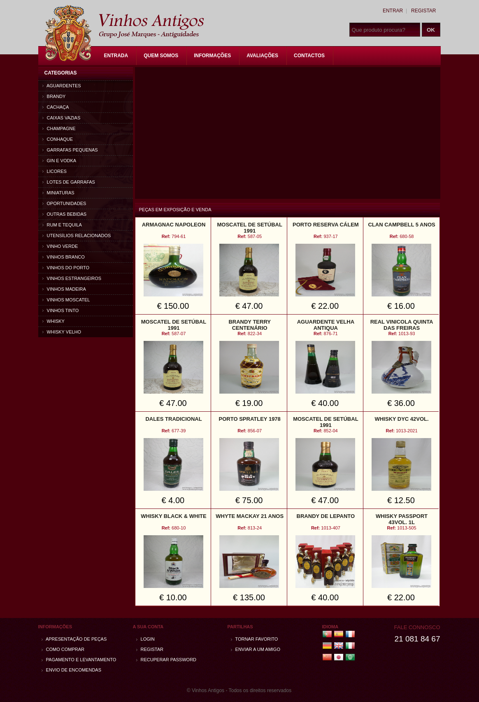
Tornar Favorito (254, 639)
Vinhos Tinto (60, 310)
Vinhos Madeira (64, 289)
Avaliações (262, 55)
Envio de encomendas (72, 669)
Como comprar (63, 649)
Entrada (116, 55)
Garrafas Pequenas (70, 149)
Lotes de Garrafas (68, 182)
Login (145, 639)
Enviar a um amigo (255, 649)
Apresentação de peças (74, 639)
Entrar (393, 11)
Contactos (309, 55)
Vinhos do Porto (66, 267)
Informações (212, 55)
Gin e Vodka (59, 160)
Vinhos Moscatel (66, 299)
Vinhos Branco (63, 256)
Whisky (53, 321)
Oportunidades (64, 203)
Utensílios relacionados (76, 235)
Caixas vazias (61, 117)
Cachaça (55, 107)
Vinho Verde (60, 246)
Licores (54, 171)
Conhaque (57, 139)
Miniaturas (58, 192)
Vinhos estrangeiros (72, 278)
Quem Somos (161, 55)
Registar (423, 11)
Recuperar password (166, 659)
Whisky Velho (61, 331)
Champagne (59, 128)
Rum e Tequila (62, 224)
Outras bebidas (64, 214)
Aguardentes (61, 85)
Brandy (54, 96)
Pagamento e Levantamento (79, 659)
